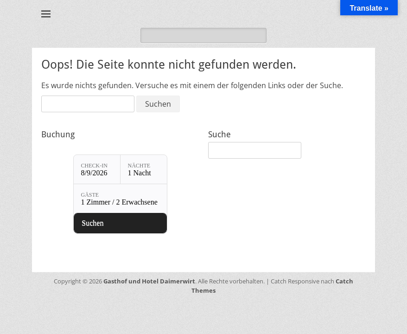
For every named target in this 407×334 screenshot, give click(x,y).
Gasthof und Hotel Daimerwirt (149, 281)
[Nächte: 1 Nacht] (144, 169)
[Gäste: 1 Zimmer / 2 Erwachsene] (120, 198)
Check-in (94, 165)
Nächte (139, 165)
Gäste (90, 195)
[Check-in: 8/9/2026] (97, 169)
